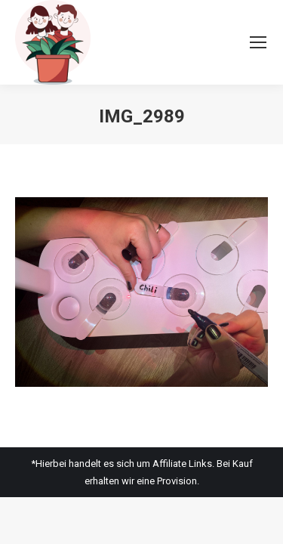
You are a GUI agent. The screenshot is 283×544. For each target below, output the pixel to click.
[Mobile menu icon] (258, 42)
